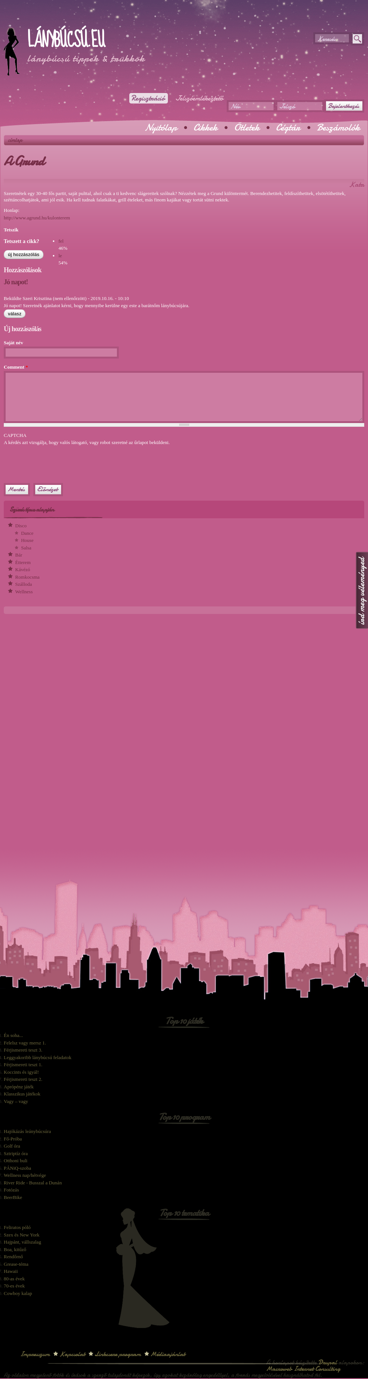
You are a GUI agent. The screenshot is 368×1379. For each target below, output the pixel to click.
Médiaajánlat (167, 1354)
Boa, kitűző (15, 1249)
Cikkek (205, 127)
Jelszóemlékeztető (199, 98)
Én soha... (13, 1035)
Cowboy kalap (18, 1293)
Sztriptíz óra (16, 1153)
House (27, 540)
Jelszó (287, 106)
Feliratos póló (17, 1227)
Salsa (26, 548)
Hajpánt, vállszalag (22, 1242)
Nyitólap (161, 127)
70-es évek (14, 1286)
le (60, 255)
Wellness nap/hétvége (25, 1175)
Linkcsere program (117, 1354)
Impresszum (35, 1354)
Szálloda (23, 584)
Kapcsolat (72, 1354)
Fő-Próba (13, 1139)
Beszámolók (338, 127)
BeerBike (13, 1197)
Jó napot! (16, 282)
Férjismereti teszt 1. (23, 1064)
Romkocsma (27, 577)
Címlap (15, 140)
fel (61, 241)
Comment (16, 367)
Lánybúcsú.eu (65, 40)
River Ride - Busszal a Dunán (33, 1182)
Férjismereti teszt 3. (23, 1050)
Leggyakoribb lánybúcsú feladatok (38, 1057)
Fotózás (11, 1190)
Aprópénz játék (19, 1086)
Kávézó (22, 569)
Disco (21, 525)
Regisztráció (148, 98)
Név (235, 106)
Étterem (23, 562)
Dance (27, 533)
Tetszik (11, 230)
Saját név (13, 342)
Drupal (327, 1362)
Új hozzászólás (23, 254)
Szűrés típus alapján (31, 509)
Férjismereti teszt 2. (23, 1079)
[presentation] (61, 461)
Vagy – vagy (16, 1101)
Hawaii (11, 1271)
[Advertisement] (91, 19)
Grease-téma (16, 1264)
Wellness (24, 591)
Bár (18, 555)
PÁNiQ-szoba (17, 1168)
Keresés (326, 39)
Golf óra (12, 1146)
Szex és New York (21, 1235)
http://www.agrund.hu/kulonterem (37, 218)
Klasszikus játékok (22, 1094)
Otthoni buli (15, 1160)
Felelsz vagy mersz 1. (25, 1043)
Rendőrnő (13, 1256)
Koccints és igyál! (21, 1072)
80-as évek (14, 1278)
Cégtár (288, 127)
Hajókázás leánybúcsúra (27, 1131)
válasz (14, 314)
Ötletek (246, 127)
